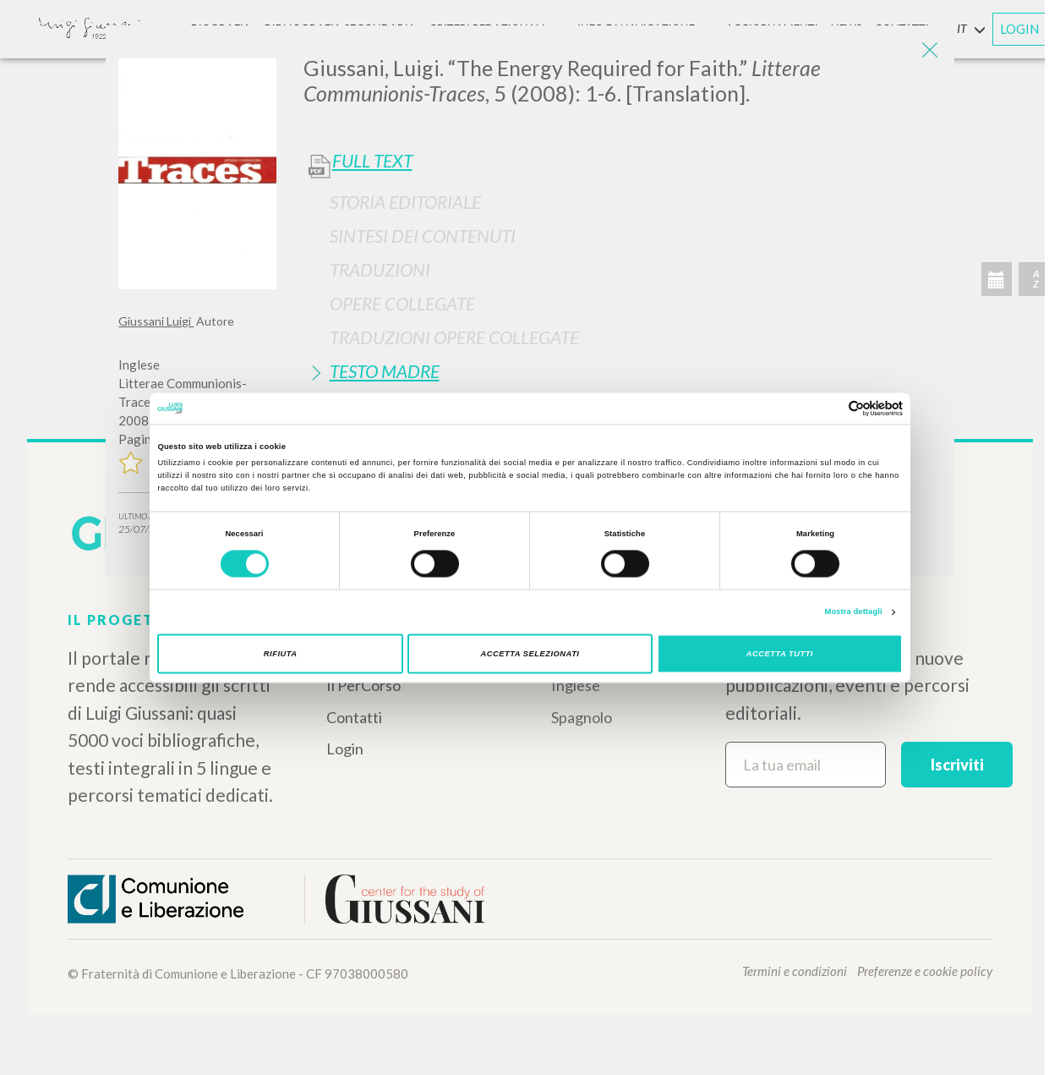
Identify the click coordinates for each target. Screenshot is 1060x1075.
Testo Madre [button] (385, 371)
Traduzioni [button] (380, 269)
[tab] (622, 202)
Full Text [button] (372, 161)
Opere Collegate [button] (402, 303)
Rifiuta (281, 654)
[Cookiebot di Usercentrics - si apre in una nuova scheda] (829, 408)
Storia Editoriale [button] (405, 201)
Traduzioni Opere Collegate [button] (454, 337)
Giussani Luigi (156, 321)
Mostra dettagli (853, 612)
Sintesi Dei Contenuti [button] (423, 235)
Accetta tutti (779, 654)
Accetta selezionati (530, 654)
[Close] (929, 51)
